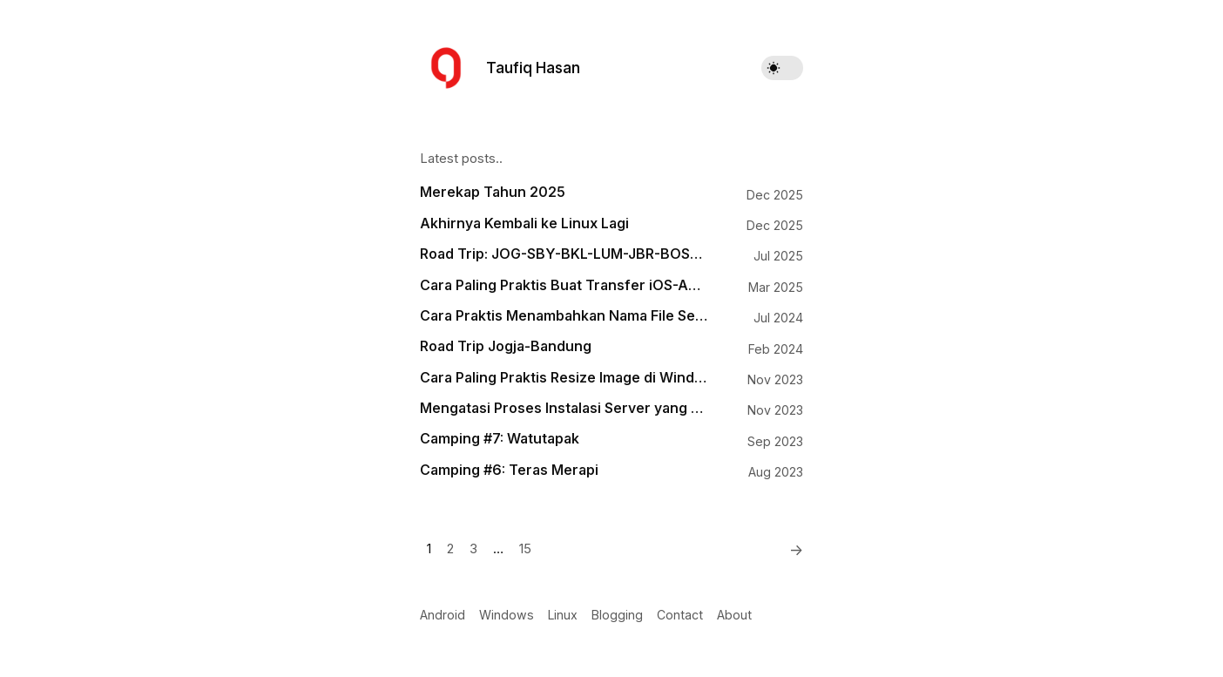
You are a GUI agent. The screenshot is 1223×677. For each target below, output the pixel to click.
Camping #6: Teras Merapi (509, 470)
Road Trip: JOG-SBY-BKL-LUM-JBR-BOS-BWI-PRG (563, 254)
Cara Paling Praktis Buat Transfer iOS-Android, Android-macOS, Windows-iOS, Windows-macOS (563, 285)
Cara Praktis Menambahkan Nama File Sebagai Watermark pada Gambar (563, 316)
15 (525, 549)
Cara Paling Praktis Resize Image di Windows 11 (563, 377)
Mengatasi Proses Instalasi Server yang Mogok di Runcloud (563, 408)
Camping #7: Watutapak (499, 438)
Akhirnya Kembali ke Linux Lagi (524, 223)
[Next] (791, 550)
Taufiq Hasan (533, 67)
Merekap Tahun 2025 (492, 192)
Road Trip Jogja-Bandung (505, 346)
